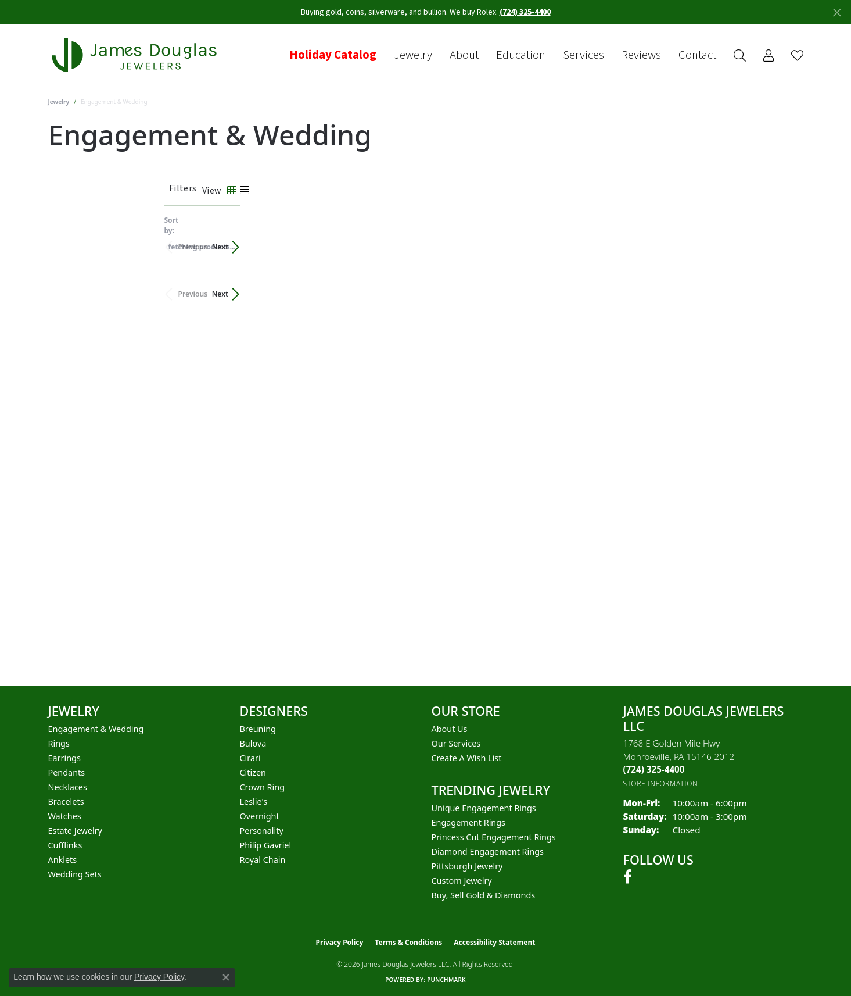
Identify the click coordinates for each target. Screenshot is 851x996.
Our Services (456, 743)
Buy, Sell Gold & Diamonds (484, 895)
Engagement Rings (469, 822)
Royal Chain (263, 859)
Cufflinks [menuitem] (65, 845)
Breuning (258, 728)
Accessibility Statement (494, 942)
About (464, 55)
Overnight (259, 816)
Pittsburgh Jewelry (467, 866)
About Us (450, 728)
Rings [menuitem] (59, 743)
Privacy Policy (340, 942)
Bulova (253, 743)
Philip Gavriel (266, 845)
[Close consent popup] (225, 977)
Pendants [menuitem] (66, 772)
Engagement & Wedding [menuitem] (96, 728)
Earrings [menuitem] (64, 757)
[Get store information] (660, 783)
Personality (261, 830)
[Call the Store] (654, 769)
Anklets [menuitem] (62, 859)
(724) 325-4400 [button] (525, 12)
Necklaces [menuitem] (67, 786)
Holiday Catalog (332, 55)
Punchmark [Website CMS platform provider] (446, 980)
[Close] (837, 12)
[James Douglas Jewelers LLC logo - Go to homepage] (136, 55)
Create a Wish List (467, 757)
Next (783, 241)
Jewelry (413, 55)
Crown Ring (262, 786)
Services (583, 55)
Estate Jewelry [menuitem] (75, 830)
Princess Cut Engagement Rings (494, 837)
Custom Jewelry (462, 880)
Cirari (250, 757)
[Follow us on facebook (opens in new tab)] (627, 877)
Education (520, 55)
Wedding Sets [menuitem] (75, 874)
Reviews (641, 55)
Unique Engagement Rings (484, 807)
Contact (697, 55)
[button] (740, 55)
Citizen (253, 772)
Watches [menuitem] (64, 816)
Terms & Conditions (408, 942)
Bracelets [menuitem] (66, 801)
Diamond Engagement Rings (488, 851)
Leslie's (254, 801)
